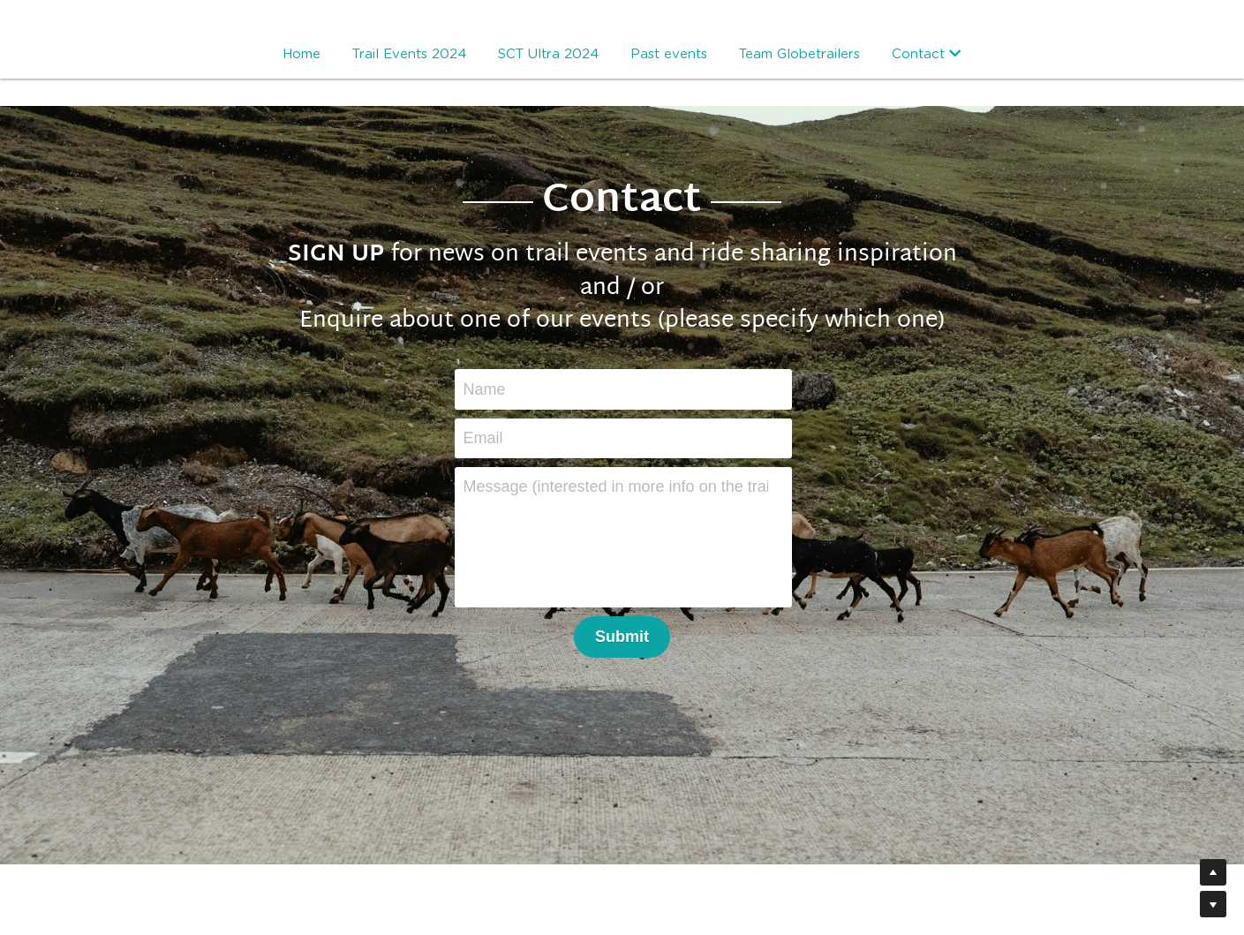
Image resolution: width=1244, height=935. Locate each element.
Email (483, 438)
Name (485, 388)
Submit (622, 636)
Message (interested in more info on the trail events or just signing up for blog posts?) (616, 486)
